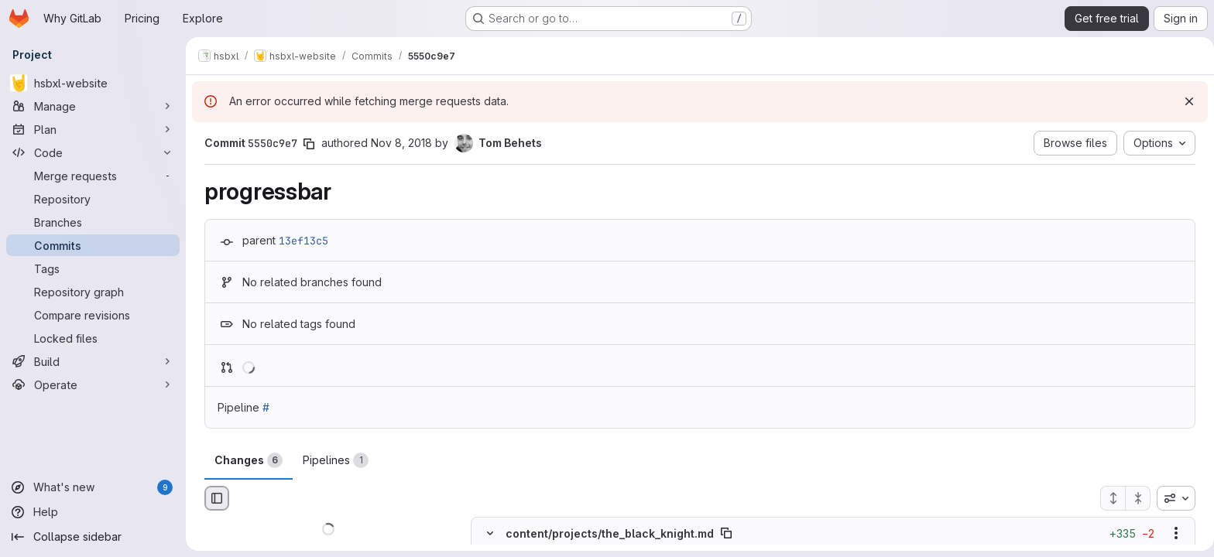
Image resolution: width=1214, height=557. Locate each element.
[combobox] (1173, 498)
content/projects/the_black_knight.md (606, 533)
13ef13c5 (300, 241)
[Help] (93, 512)
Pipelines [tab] (332, 460)
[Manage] (93, 106)
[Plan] (93, 129)
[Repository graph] (93, 291)
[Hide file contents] (487, 534)
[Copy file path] (723, 534)
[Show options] (1173, 534)
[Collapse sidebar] (93, 537)
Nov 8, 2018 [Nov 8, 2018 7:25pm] (398, 142)
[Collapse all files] (1135, 498)
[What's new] (93, 487)
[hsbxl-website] (93, 83)
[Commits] (93, 245)
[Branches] (93, 222)
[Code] (93, 152)
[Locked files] (93, 338)
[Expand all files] (1109, 498)
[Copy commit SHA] (306, 144)
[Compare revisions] (93, 315)
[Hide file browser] (213, 498)
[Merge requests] (93, 175)
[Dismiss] (1183, 101)
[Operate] (93, 384)
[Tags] (93, 268)
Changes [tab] (245, 460)
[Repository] (93, 199)
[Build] (93, 361)
